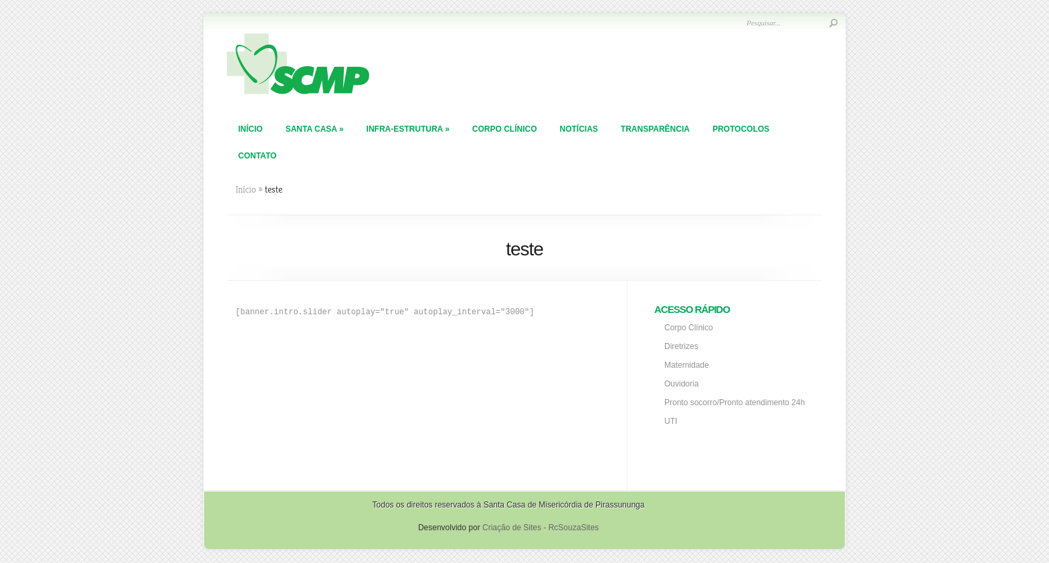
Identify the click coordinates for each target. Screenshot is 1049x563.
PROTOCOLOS (740, 129)
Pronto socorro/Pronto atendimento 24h (734, 402)
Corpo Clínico (504, 129)
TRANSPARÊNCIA (655, 129)
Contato (257, 155)
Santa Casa (315, 129)
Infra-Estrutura (408, 129)
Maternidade (686, 365)
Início (250, 129)
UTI (670, 421)
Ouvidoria (681, 383)
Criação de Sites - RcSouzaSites (540, 527)
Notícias (578, 129)
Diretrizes (681, 346)
